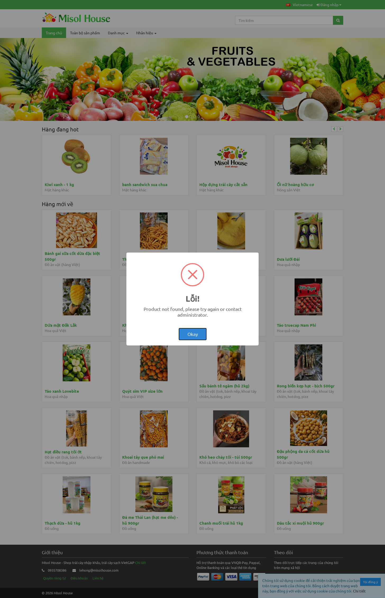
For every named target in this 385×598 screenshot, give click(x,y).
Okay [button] (192, 334)
